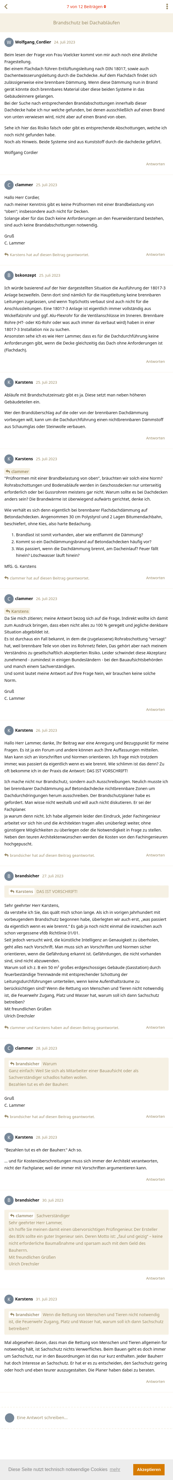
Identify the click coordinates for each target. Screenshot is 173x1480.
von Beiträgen (86, 6)
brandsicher (27, 1063)
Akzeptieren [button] (149, 1469)
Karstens (20, 611)
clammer (20, 471)
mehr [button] (115, 1469)
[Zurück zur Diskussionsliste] (6, 6)
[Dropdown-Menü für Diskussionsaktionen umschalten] (167, 6)
